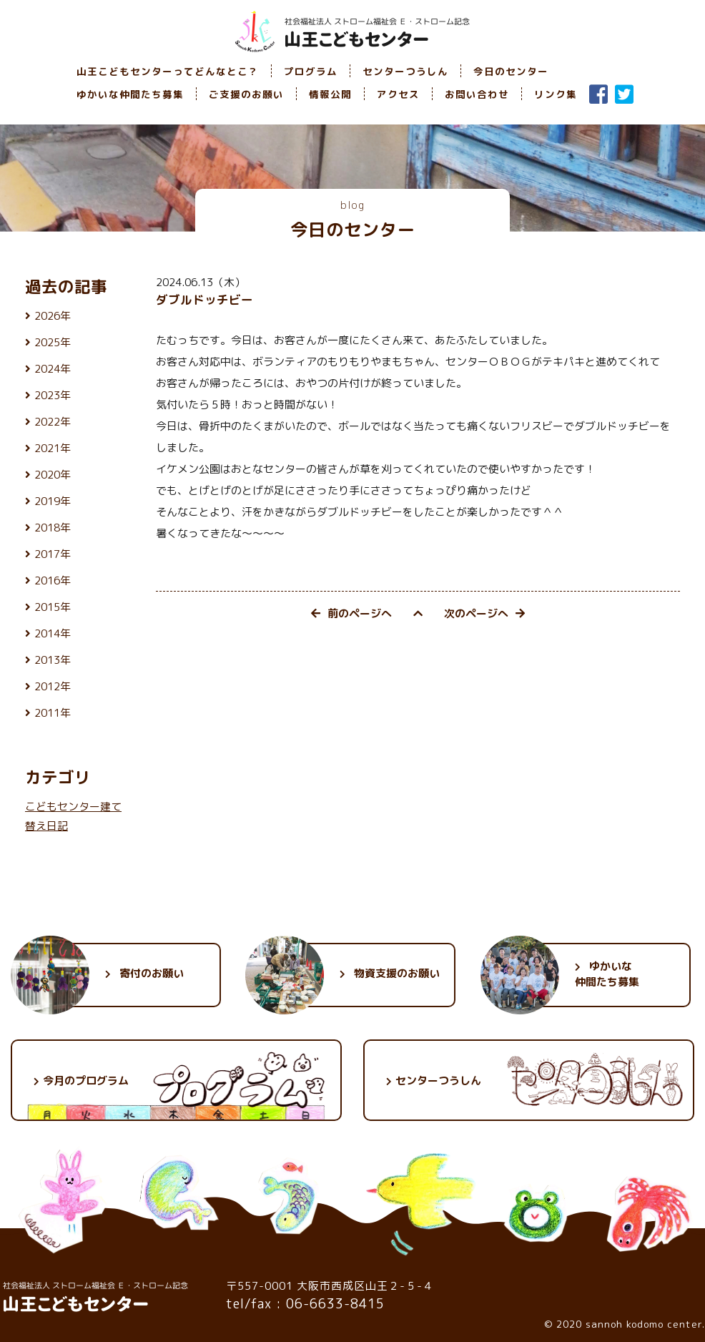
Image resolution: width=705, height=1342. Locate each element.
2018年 (52, 527)
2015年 (52, 606)
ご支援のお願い (246, 94)
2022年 (52, 421)
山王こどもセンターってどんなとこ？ (168, 71)
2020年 (52, 474)
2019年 (52, 501)
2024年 (52, 368)
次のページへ (484, 613)
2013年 (52, 659)
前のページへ (351, 613)
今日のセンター (510, 71)
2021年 (52, 448)
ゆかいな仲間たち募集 (130, 94)
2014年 (52, 633)
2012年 (52, 686)
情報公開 (330, 94)
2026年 (52, 315)
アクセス (398, 94)
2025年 (52, 342)
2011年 (52, 712)
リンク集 (555, 94)
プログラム (310, 71)
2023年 (52, 395)
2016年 (52, 580)
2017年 (52, 554)
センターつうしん (405, 71)
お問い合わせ (477, 94)
